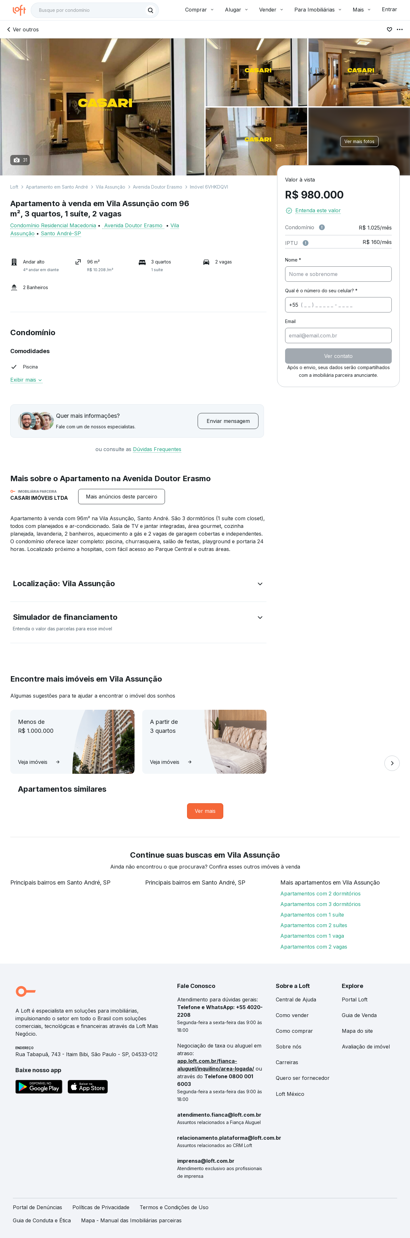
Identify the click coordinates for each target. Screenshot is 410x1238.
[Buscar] (150, 10)
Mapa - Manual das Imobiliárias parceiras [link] (131, 1220)
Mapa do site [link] (357, 1031)
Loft (14, 187)
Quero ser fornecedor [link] (303, 1078)
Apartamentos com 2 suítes (313, 925)
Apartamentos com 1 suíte (312, 914)
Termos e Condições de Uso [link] (174, 1207)
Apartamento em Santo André (57, 187)
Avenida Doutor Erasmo (157, 187)
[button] (138, 585)
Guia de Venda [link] (359, 1015)
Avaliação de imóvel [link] (366, 1046)
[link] (205, 811)
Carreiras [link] (287, 1062)
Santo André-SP (61, 233)
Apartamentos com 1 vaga (312, 936)
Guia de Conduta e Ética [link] (42, 1220)
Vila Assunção (110, 187)
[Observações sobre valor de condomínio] (322, 227)
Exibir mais (26, 379)
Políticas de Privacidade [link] (100, 1207)
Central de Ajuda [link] (296, 999)
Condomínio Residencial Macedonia (53, 225)
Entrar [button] (389, 9)
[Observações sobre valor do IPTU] (305, 243)
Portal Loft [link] (354, 999)
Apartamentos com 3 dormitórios (320, 904)
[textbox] (95, 10)
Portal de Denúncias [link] (37, 1207)
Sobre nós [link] (288, 1046)
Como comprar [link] (294, 1031)
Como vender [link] (292, 1015)
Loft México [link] (290, 1094)
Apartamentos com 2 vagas (313, 946)
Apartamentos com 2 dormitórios (320, 893)
